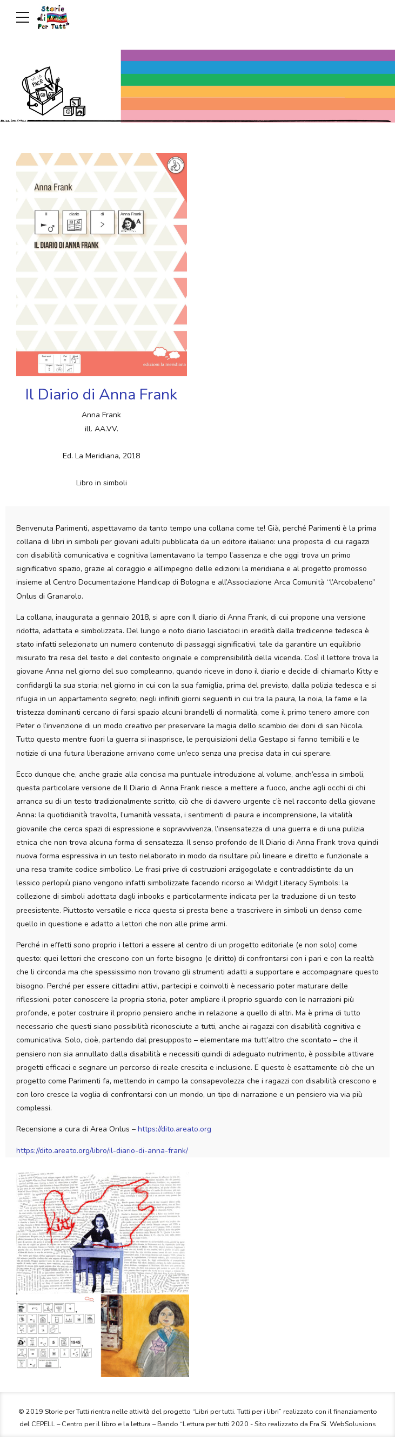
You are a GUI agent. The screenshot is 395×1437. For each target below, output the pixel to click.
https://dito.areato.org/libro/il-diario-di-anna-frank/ (102, 1150)
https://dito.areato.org (173, 1129)
